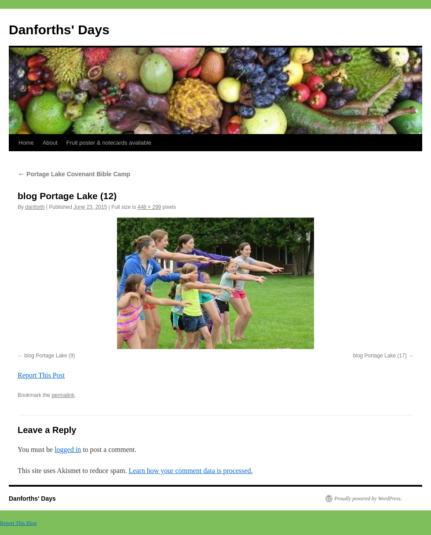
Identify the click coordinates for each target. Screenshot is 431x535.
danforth (34, 207)
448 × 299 (149, 207)
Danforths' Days (59, 29)
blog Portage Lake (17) (380, 356)
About (50, 142)
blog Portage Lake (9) (49, 356)
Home (26, 142)
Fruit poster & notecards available (109, 142)
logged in (68, 449)
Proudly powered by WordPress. (368, 498)
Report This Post (41, 375)
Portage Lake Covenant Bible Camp (74, 174)
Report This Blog (18, 523)
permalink (62, 395)
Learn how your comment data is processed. (190, 470)
